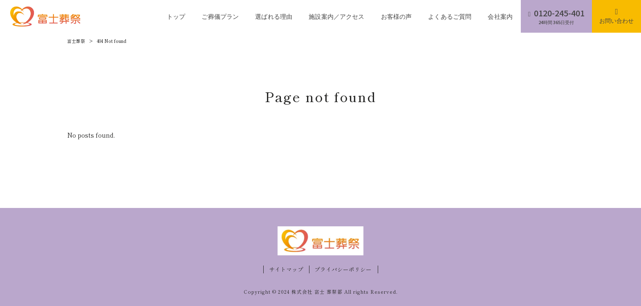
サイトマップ (286, 269)
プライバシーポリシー (343, 269)
